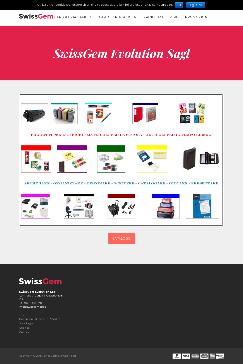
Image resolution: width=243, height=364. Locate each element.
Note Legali (26, 323)
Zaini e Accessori (160, 17)
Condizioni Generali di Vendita (39, 319)
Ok (179, 5)
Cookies (24, 327)
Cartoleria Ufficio (72, 17)
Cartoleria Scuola (117, 17)
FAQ (22, 314)
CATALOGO (121, 239)
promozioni (197, 17)
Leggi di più (196, 5)
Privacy (24, 332)
